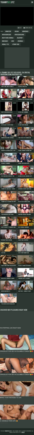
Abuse (23, 432)
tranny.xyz (7, 2)
